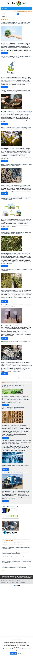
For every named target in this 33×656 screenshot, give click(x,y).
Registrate (30, 11)
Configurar (20, 653)
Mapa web (12, 577)
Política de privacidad (22, 576)
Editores (8, 577)
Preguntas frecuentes (18, 577)
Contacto (5, 577)
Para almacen (17, 580)
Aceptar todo (13, 653)
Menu (4, 8)
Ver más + (4, 53)
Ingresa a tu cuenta (23, 11)
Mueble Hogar (11, 580)
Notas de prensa (15, 582)
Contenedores (22, 582)
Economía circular (4, 580)
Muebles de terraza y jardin (6, 582)
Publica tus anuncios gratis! (26, 577)
